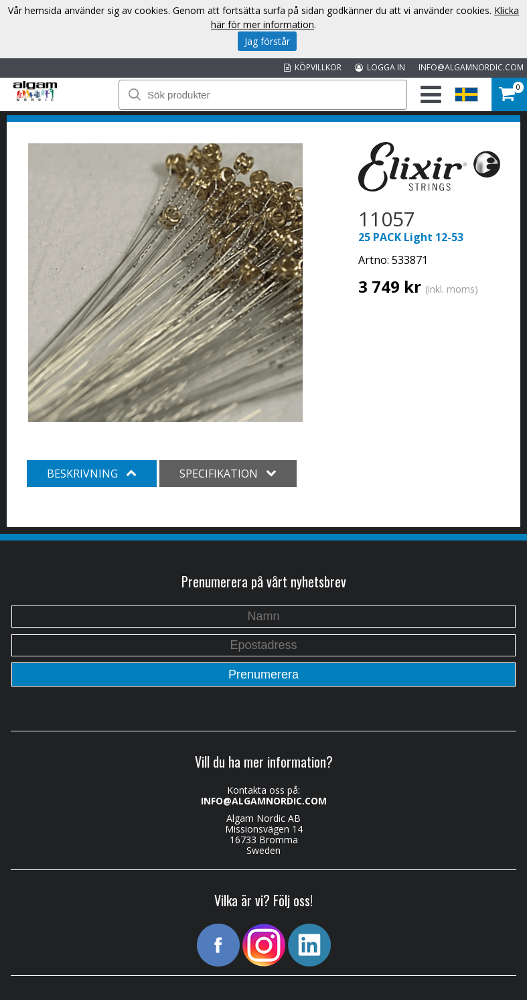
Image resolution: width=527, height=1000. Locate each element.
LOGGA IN (380, 67)
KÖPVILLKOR (313, 67)
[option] (165, 282)
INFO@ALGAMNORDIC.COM (471, 67)
